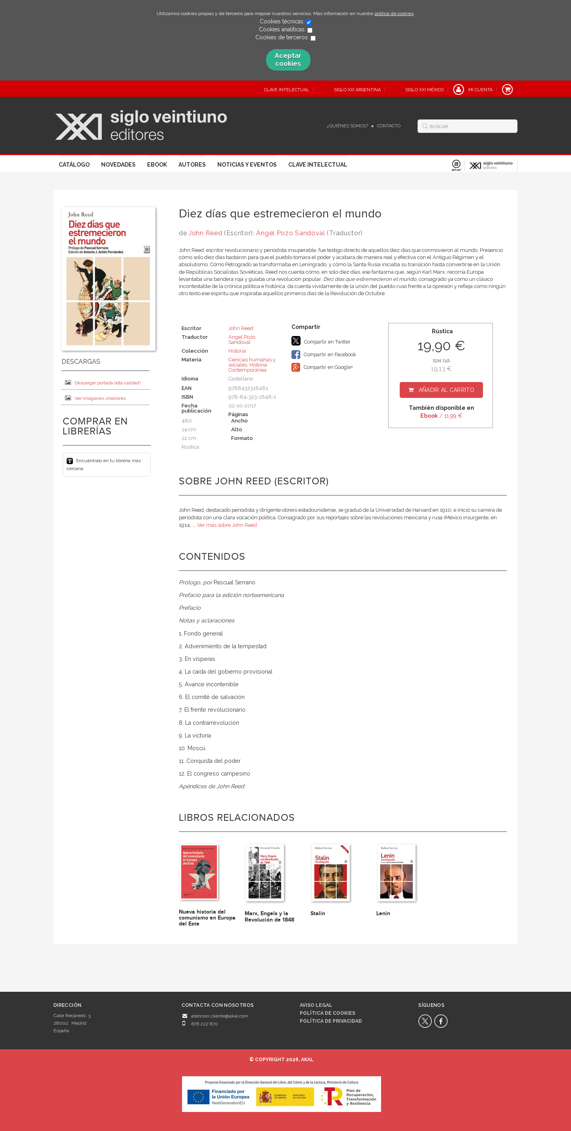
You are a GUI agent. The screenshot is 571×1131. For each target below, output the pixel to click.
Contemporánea (247, 370)
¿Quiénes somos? (347, 126)
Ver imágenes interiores (95, 398)
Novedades (118, 164)
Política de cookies (327, 1013)
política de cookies (394, 13)
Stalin (317, 913)
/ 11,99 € (441, 416)
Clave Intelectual (317, 164)
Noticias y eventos (247, 164)
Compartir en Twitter (321, 341)
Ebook (157, 164)
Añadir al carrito (446, 390)
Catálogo (74, 164)
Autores (192, 164)
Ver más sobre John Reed (227, 525)
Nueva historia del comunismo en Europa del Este (207, 917)
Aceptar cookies (288, 59)
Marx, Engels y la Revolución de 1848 (269, 916)
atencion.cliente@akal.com (219, 1016)
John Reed (205, 233)
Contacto (388, 126)
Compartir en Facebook (323, 354)
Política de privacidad (331, 1021)
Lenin (383, 913)
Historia (237, 350)
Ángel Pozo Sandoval (290, 233)
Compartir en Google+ (322, 367)
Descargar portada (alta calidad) (102, 383)
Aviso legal (316, 1005)
